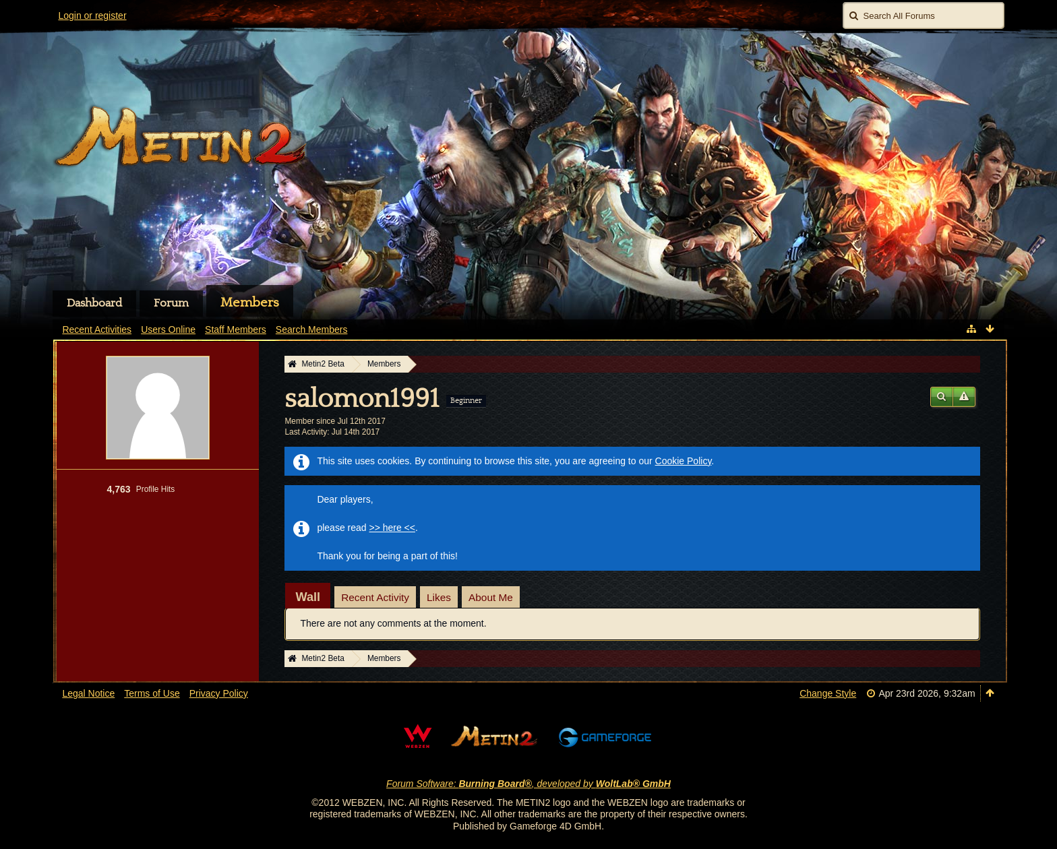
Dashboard (94, 303)
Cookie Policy (683, 460)
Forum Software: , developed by (528, 783)
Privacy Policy (218, 693)
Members (249, 302)
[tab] (307, 597)
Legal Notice (88, 693)
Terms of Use (151, 693)
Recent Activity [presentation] (375, 597)
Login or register (92, 15)
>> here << (392, 527)
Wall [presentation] (307, 597)
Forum (171, 303)
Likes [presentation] (439, 597)
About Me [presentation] (491, 597)
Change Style (827, 693)
